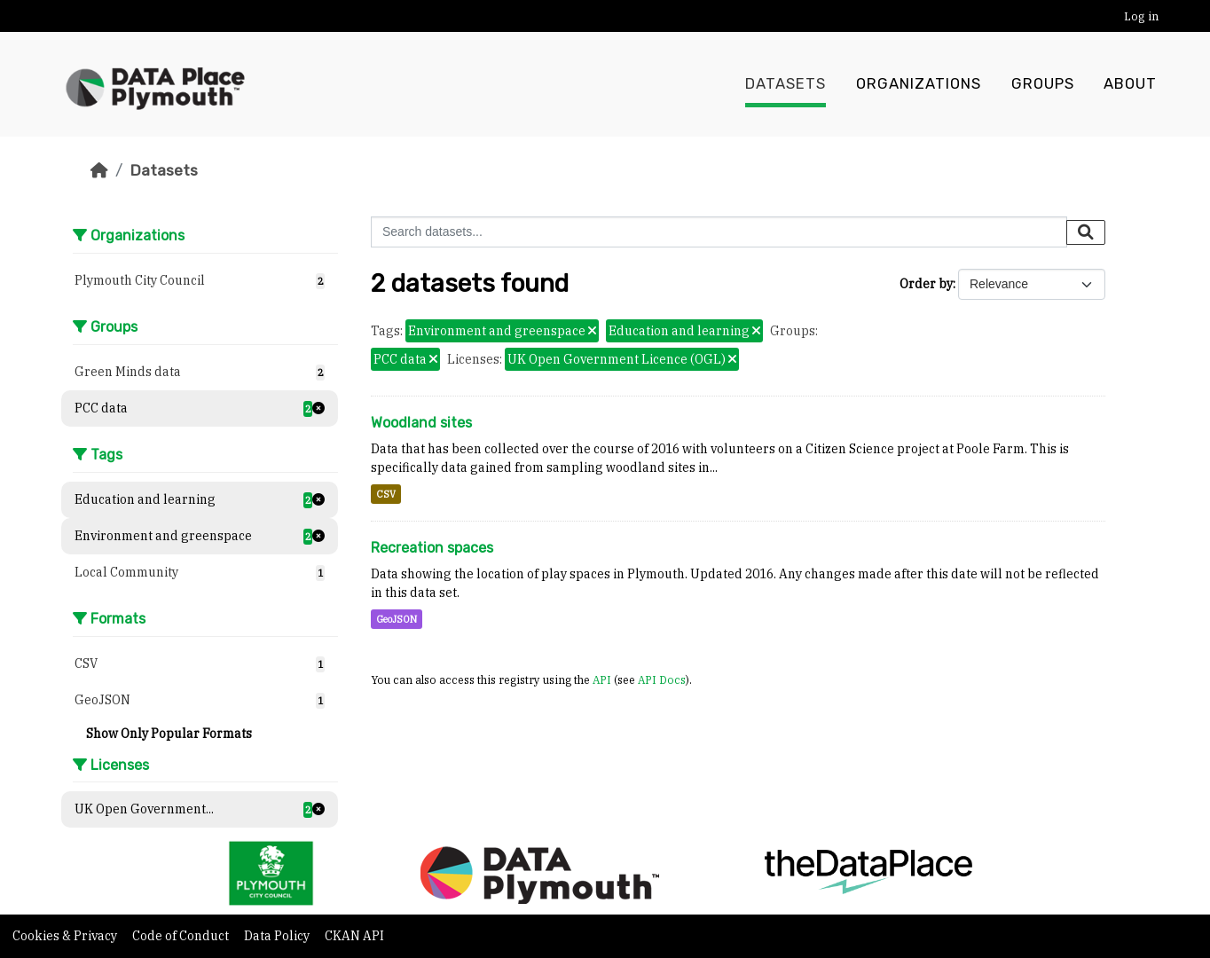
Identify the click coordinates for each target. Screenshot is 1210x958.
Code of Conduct (182, 936)
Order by (926, 284)
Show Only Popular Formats (169, 734)
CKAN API (354, 936)
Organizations (918, 84)
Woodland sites (421, 422)
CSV (386, 494)
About (1130, 84)
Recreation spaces (432, 547)
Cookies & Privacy (66, 936)
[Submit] (1085, 232)
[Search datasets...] (719, 231)
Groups (1042, 84)
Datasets (785, 84)
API (602, 679)
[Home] (99, 170)
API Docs (662, 679)
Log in (1141, 16)
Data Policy (278, 936)
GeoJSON (396, 619)
